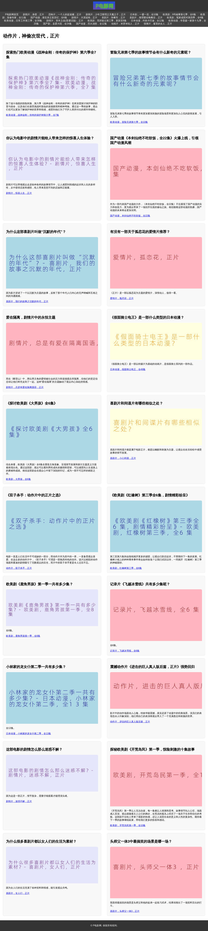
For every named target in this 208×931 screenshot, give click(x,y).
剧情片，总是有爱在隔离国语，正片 (25, 387)
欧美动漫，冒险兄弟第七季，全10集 (129, 122)
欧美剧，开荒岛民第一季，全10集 (128, 825)
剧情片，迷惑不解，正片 (19, 801)
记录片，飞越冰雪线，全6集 (125, 650)
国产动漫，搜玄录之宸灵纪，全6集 (49, 17)
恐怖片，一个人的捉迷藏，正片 (64, 14)
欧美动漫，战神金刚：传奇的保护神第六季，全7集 (32, 115)
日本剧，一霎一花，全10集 (144, 14)
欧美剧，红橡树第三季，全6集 (126, 568)
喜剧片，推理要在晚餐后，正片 (146, 17)
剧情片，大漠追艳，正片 (84, 17)
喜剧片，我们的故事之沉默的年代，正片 (27, 301)
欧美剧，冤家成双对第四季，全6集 (185, 17)
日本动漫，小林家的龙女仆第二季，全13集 (28, 733)
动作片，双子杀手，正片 (19, 568)
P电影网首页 (11, 14)
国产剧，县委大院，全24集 (57, 23)
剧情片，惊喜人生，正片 (19, 193)
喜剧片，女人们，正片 (18, 893)
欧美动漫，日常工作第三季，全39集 (23, 20)
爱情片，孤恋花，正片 (122, 298)
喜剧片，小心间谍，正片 (123, 458)
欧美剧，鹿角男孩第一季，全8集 (23, 636)
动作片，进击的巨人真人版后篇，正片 (130, 721)
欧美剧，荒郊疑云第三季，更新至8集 (107, 20)
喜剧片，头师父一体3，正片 (125, 911)
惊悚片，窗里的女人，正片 (158, 23)
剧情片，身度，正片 (33, 14)
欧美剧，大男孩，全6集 (18, 479)
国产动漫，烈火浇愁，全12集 (91, 23)
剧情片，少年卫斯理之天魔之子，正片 (106, 14)
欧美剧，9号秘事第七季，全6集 (179, 14)
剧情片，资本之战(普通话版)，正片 (64, 20)
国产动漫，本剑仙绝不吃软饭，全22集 (130, 215)
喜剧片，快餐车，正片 (113, 17)
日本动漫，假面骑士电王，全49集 (128, 369)
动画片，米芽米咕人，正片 (125, 23)
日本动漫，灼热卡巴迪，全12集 (147, 20)
